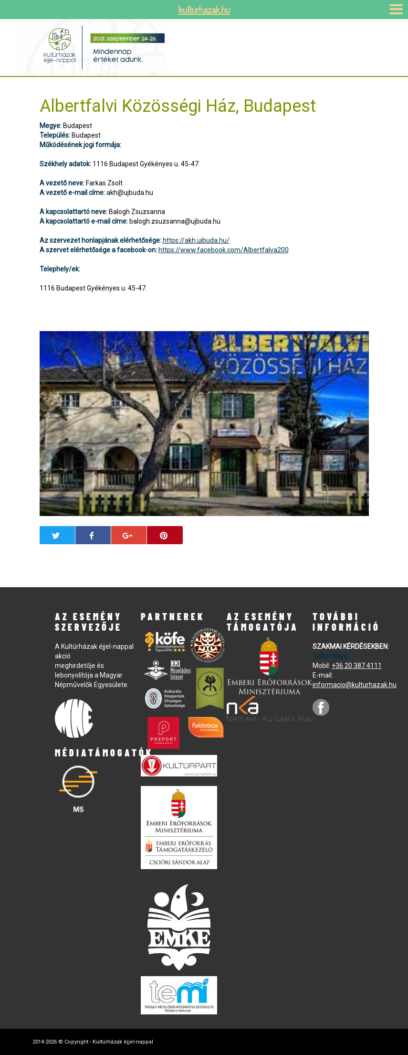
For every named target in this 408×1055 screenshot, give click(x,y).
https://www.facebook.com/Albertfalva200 (223, 250)
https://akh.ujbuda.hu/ (196, 240)
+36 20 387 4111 (357, 665)
